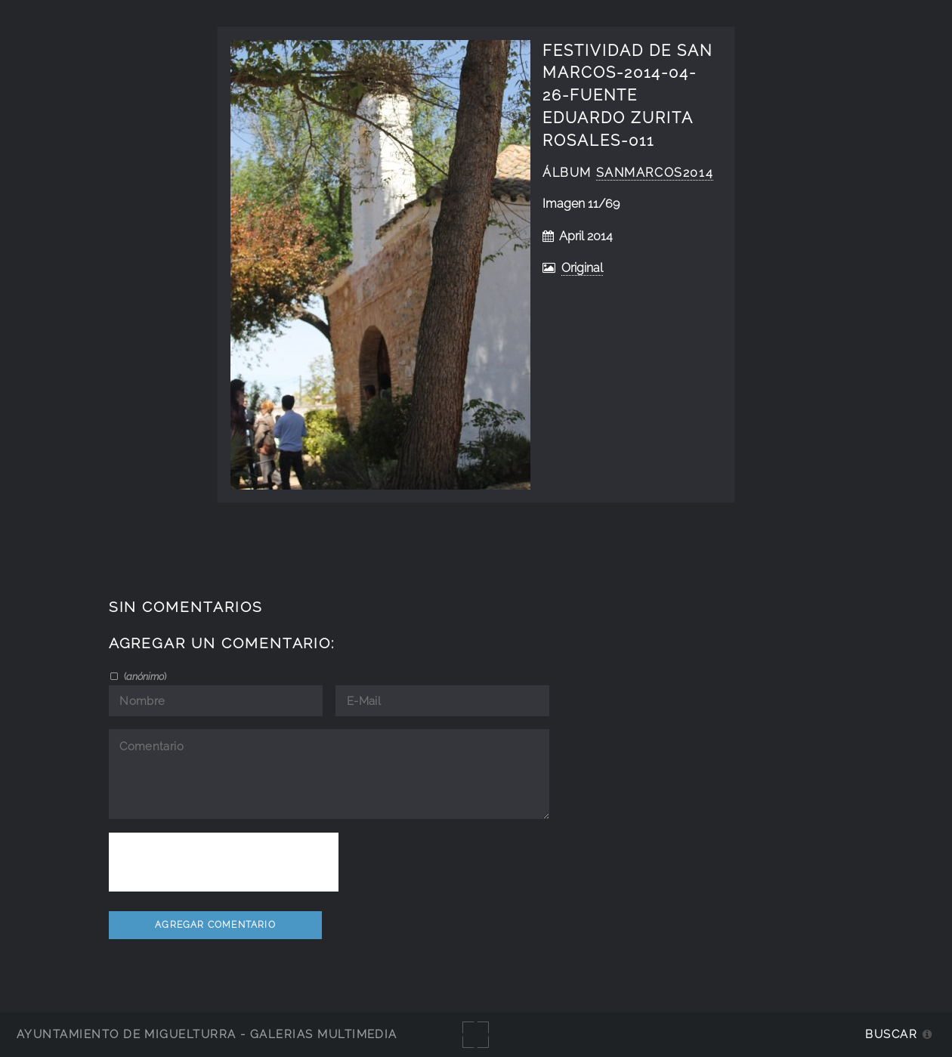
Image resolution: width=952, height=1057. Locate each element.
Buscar (891, 1034)
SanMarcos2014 (655, 172)
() (144, 676)
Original (582, 268)
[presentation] (223, 862)
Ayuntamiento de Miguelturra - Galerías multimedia (207, 1034)
